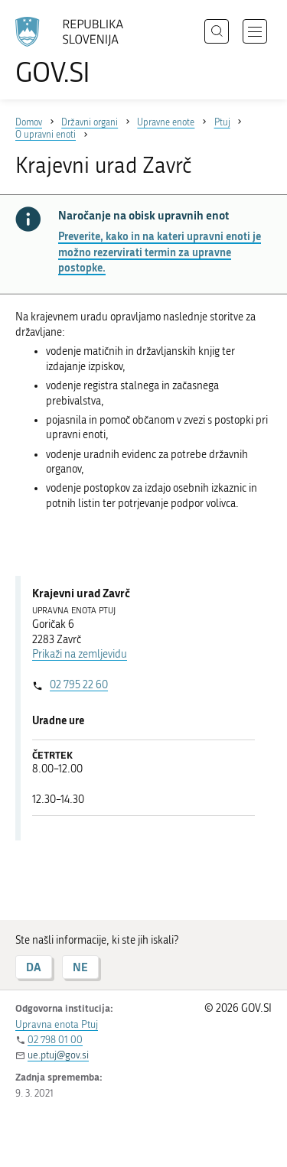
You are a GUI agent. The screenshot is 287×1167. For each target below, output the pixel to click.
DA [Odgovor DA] (33, 967)
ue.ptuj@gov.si (58, 1055)
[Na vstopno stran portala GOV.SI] (76, 51)
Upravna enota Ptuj (56, 1024)
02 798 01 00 (55, 1039)
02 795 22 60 (79, 684)
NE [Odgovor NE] (80, 967)
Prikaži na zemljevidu (79, 654)
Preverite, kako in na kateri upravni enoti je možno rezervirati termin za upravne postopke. (159, 251)
